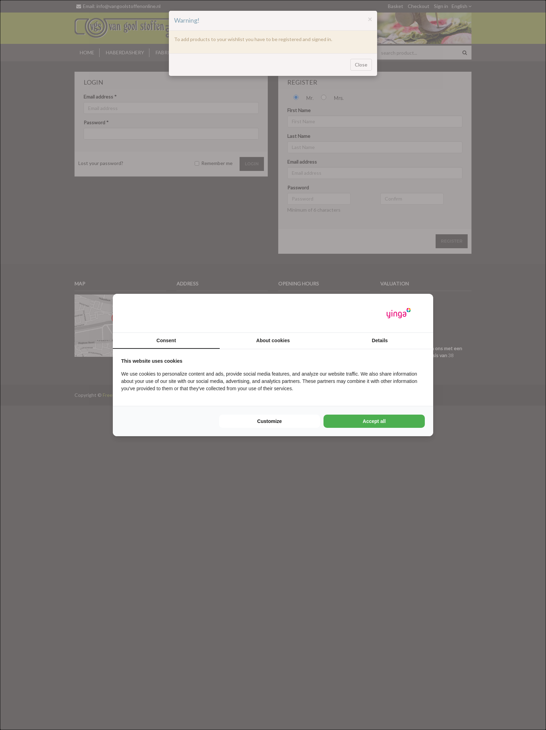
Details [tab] (380, 340)
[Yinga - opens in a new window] (399, 313)
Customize (269, 421)
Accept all (374, 421)
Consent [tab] (166, 340)
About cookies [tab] (273, 340)
